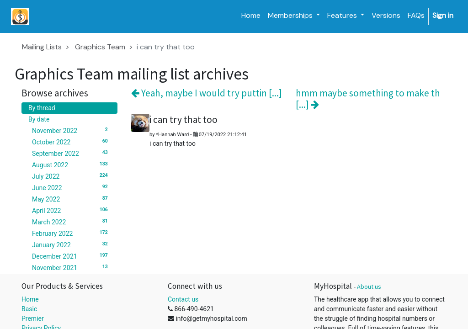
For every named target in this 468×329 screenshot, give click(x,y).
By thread (41, 107)
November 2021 (71, 267)
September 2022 (71, 153)
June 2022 (71, 187)
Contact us (183, 299)
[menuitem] (251, 15)
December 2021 (71, 256)
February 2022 (71, 233)
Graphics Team (100, 47)
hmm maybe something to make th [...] (368, 98)
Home (30, 299)
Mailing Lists (42, 47)
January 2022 (71, 244)
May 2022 (71, 199)
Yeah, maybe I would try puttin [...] (206, 93)
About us (369, 286)
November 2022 (71, 130)
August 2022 (71, 164)
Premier (32, 318)
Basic (29, 309)
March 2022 (71, 222)
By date (38, 119)
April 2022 (71, 210)
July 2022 (71, 176)
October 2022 (71, 142)
